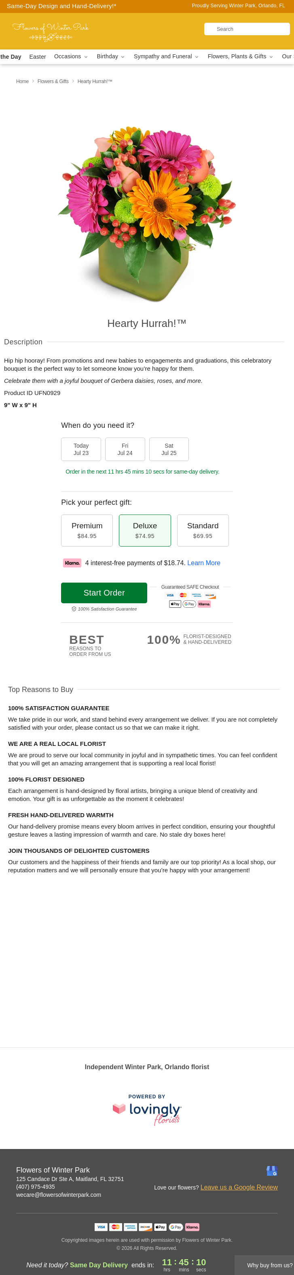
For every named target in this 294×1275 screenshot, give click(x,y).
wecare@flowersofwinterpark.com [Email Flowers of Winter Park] (58, 1195)
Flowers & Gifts (53, 81)
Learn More (203, 563)
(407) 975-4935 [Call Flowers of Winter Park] (35, 1186)
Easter (38, 56)
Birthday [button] (111, 56)
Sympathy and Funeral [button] (167, 56)
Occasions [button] (71, 56)
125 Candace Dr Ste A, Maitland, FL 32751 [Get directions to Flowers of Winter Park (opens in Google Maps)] (70, 1179)
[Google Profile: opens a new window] (272, 1171)
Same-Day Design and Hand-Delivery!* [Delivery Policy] (61, 5)
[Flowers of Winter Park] (51, 31)
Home (22, 81)
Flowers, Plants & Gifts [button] (241, 56)
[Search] (247, 29)
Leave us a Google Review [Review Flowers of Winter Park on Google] (239, 1187)
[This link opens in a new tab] (147, 1110)
